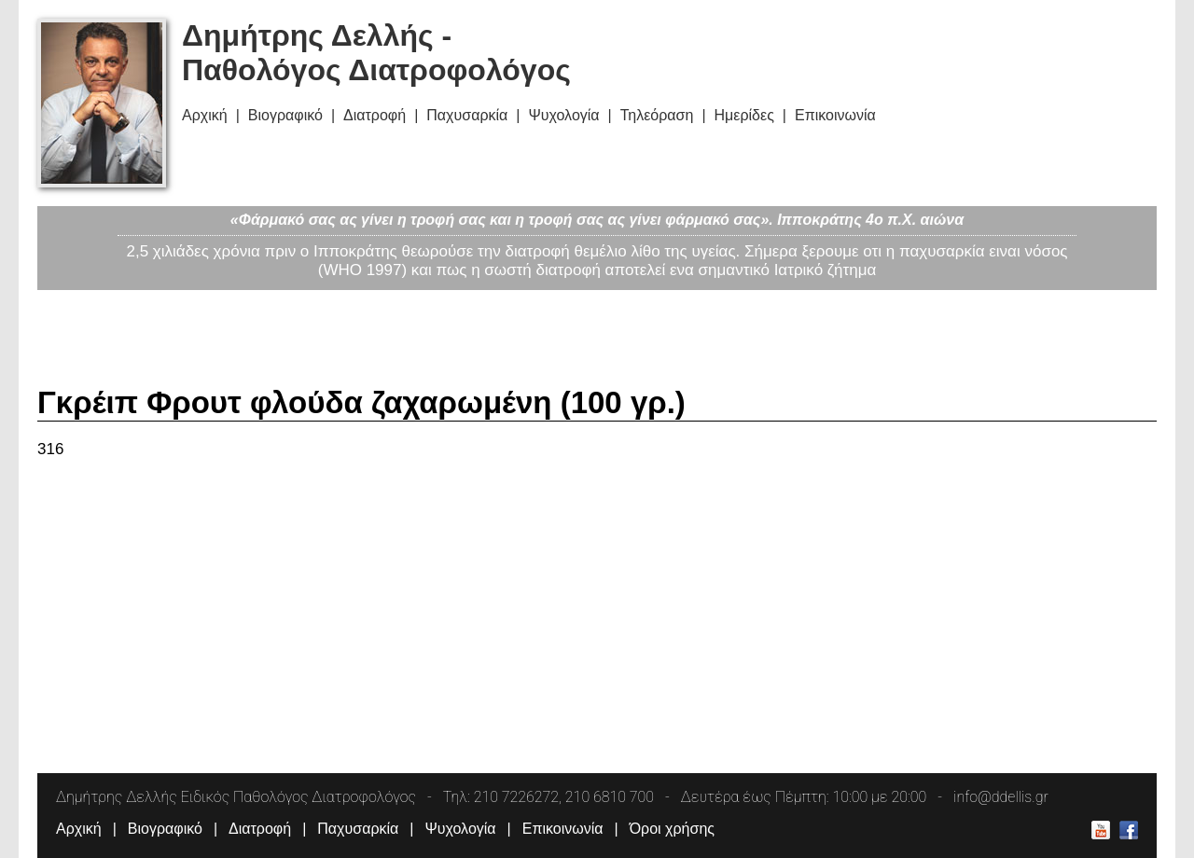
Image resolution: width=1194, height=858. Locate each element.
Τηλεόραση (657, 115)
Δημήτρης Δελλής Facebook (1128, 830)
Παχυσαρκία (466, 115)
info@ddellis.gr (1000, 797)
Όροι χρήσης (672, 829)
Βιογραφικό (285, 115)
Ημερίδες (744, 115)
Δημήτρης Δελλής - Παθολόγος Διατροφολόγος (376, 53)
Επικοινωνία (835, 115)
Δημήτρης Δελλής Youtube (1100, 830)
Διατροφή (374, 115)
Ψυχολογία (563, 115)
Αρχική (205, 115)
